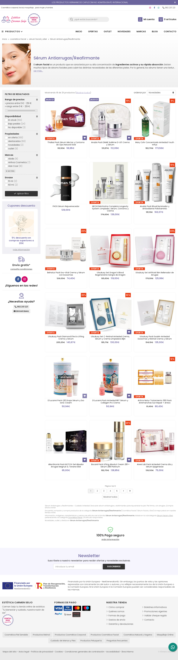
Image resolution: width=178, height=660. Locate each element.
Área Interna (127, 651)
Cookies (59, 651)
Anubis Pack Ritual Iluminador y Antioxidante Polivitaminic (154, 207)
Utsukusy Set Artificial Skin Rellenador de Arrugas (155, 273)
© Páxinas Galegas (166, 652)
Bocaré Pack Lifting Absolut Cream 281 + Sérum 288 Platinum (110, 465)
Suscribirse (114, 566)
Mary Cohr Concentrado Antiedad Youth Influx (154, 143)
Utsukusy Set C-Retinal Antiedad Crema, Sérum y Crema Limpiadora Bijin (110, 337)
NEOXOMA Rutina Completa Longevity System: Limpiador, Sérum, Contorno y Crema (110, 208)
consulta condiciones (21, 269)
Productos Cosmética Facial (105, 634)
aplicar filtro (23, 193)
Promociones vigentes (155, 611)
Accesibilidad (112, 651)
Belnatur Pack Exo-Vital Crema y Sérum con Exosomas (66, 273)
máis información (110, 539)
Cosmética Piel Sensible (16, 634)
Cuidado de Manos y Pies (63, 640)
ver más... (38, 70)
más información (21, 249)
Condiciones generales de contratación (84, 651)
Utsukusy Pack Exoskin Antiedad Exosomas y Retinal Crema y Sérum (155, 337)
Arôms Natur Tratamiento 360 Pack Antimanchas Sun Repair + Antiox (155, 401)
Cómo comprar (116, 607)
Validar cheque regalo (155, 615)
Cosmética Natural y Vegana (138, 634)
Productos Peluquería (91, 640)
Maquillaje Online (165, 634)
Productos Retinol (41, 634)
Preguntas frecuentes (117, 640)
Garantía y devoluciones (120, 624)
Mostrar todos (83, 92)
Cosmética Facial (75, 517)
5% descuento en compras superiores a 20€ (21, 240)
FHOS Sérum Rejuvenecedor (66, 206)
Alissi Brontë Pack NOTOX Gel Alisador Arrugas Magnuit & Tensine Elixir (66, 465)
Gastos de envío (116, 619)
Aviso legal (24, 651)
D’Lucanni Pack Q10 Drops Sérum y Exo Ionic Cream (66, 401)
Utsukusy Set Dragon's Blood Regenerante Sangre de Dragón (110, 273)
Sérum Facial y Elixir (165, 515)
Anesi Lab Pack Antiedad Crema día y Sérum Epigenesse (155, 465)
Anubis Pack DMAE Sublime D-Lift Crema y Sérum (110, 143)
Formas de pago (116, 615)
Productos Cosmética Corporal (70, 634)
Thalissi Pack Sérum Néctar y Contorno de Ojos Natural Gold (66, 143)
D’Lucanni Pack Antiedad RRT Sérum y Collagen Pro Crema (110, 401)
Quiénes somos (116, 611)
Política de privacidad (42, 651)
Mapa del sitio (10, 651)
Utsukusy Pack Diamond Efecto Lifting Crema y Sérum (66, 337)
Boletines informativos (155, 607)
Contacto (149, 619)
